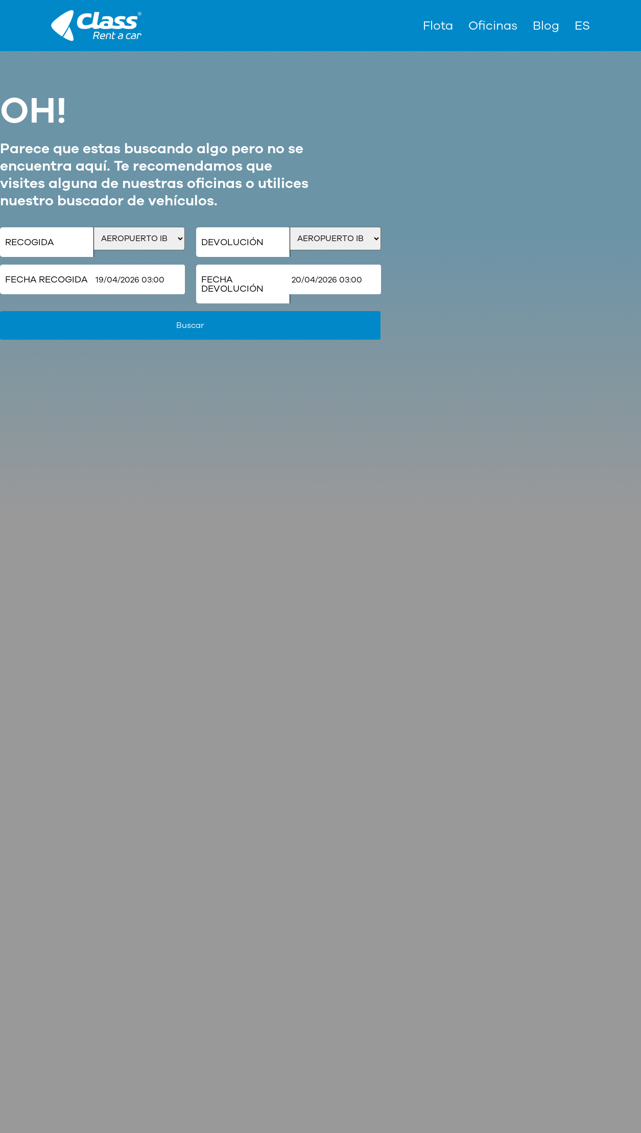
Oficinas (492, 25)
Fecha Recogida (46, 279)
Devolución (232, 242)
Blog (546, 25)
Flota (438, 25)
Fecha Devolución (232, 284)
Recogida (29, 242)
